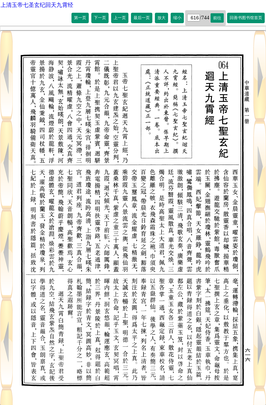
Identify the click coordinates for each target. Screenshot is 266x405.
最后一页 (142, 18)
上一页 (120, 18)
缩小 (177, 18)
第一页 (80, 18)
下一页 (100, 18)
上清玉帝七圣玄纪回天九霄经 (37, 5)
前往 (217, 18)
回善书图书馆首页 (246, 18)
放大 (161, 18)
